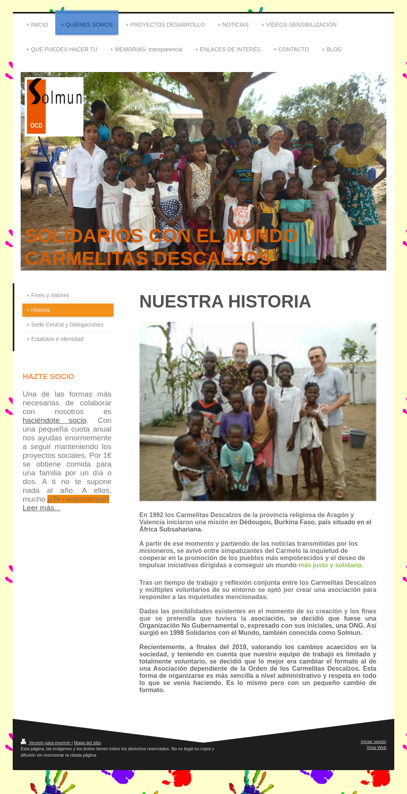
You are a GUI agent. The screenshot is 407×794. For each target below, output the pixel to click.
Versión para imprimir (46, 742)
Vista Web (376, 747)
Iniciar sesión (373, 741)
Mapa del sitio (87, 742)
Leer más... (41, 508)
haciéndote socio (54, 420)
